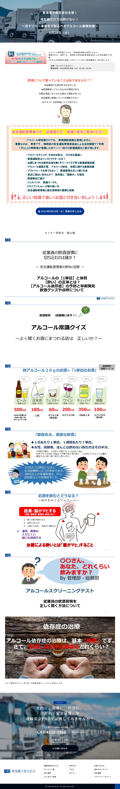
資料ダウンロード (101, 769)
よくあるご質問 (50, 777)
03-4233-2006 (53, 732)
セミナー (72, 773)
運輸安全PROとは (51, 766)
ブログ (71, 769)
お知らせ (72, 766)
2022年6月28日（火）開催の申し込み (61, 211)
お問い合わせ (61, 748)
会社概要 (97, 773)
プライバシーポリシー (103, 777)
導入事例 (47, 773)
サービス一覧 (49, 769)
